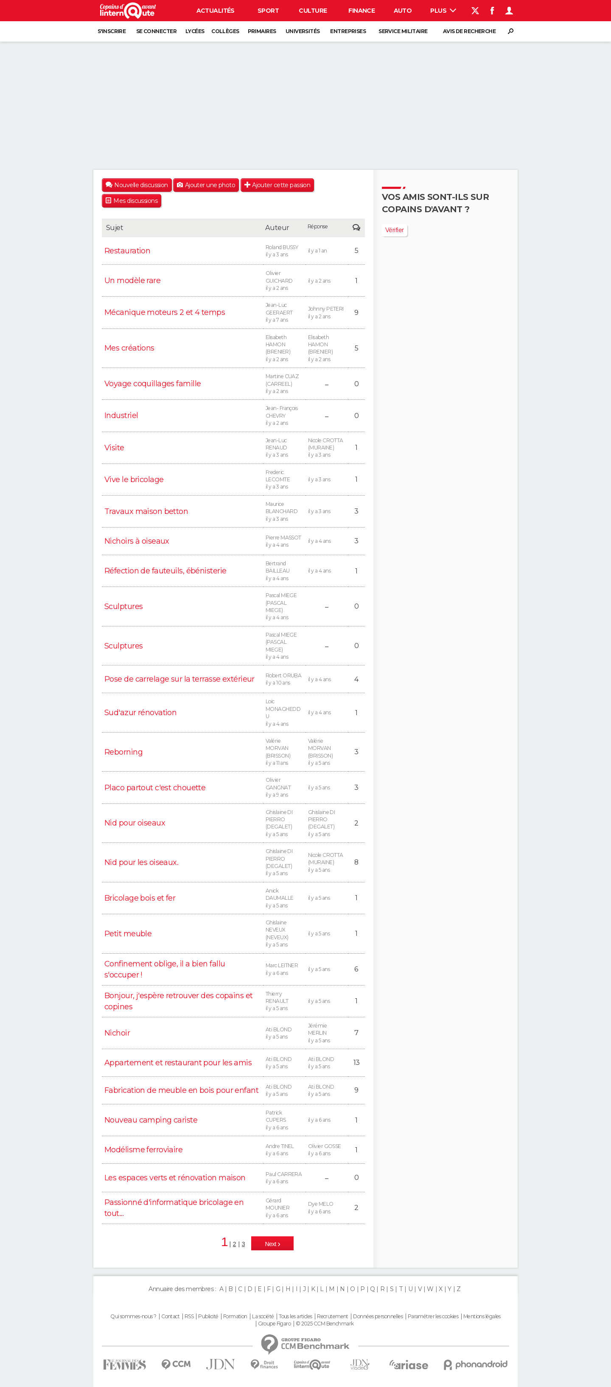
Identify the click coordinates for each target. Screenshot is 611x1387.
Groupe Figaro (274, 1324)
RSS (189, 1317)
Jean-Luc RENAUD (284, 448)
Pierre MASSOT (284, 541)
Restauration (127, 251)
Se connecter (156, 31)
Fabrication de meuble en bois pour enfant (181, 1090)
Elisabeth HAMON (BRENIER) (284, 348)
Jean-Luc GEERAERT (284, 312)
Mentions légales (482, 1317)
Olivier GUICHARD (284, 281)
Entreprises (348, 31)
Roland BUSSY (284, 251)
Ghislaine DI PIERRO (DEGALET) (284, 823)
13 (356, 1062)
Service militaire (402, 31)
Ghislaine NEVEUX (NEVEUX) (284, 934)
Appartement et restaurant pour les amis (178, 1062)
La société (263, 1317)
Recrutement (332, 1317)
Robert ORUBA (284, 679)
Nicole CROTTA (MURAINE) (326, 448)
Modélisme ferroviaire (143, 1149)
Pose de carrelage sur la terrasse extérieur (179, 679)
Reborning (123, 752)
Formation (235, 1317)
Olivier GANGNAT (284, 787)
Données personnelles (378, 1317)
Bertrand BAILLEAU (284, 571)
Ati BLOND (284, 1033)
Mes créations (129, 348)
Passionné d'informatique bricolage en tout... (174, 1208)
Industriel (121, 415)
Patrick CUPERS (284, 1120)
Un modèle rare (132, 280)
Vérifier (394, 230)
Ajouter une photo (210, 185)
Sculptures (123, 606)
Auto (403, 10)
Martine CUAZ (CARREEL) (284, 384)
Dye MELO (326, 1208)
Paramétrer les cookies (433, 1317)
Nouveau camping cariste (150, 1120)
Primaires (262, 31)
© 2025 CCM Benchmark (325, 1324)
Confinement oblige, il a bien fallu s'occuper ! (164, 969)
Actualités (215, 10)
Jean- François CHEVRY (284, 416)
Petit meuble (127, 933)
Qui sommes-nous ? (133, 1317)
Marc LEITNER (284, 969)
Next (271, 1244)
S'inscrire (112, 31)
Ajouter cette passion (281, 185)
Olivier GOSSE (326, 1150)
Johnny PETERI (326, 313)
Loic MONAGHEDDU (284, 712)
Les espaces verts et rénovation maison (175, 1177)
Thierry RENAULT (284, 1001)
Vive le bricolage (133, 479)
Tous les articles (295, 1317)
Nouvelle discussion (141, 185)
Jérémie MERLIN (326, 1033)
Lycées (195, 31)
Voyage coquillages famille (152, 383)
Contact (170, 1317)
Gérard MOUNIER (284, 1208)
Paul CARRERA (284, 1178)
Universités (303, 31)
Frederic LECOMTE (284, 480)
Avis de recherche (469, 31)
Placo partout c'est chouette (154, 787)
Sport (268, 10)
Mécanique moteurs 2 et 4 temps (164, 312)
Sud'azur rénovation (140, 712)
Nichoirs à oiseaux (136, 541)
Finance (361, 10)
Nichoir (117, 1033)
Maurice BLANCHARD (284, 511)
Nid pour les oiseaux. (141, 862)
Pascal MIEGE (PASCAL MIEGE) (284, 606)
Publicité (208, 1317)
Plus (443, 10)
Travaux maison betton (146, 511)
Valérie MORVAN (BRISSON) (284, 752)
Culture (313, 10)
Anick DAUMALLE (284, 898)
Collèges (225, 31)
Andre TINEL (284, 1150)
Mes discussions (135, 201)
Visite (114, 447)
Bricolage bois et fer (139, 898)
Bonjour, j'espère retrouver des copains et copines (178, 1001)
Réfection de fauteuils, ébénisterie (165, 571)
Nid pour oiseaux (134, 823)
